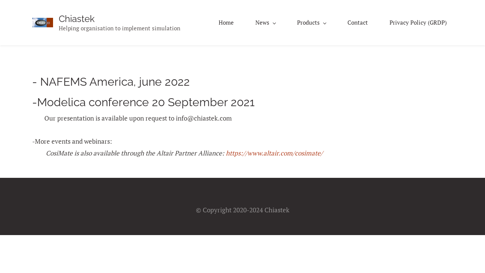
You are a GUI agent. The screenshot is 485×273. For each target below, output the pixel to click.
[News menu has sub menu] (265, 22)
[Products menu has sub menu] (311, 22)
